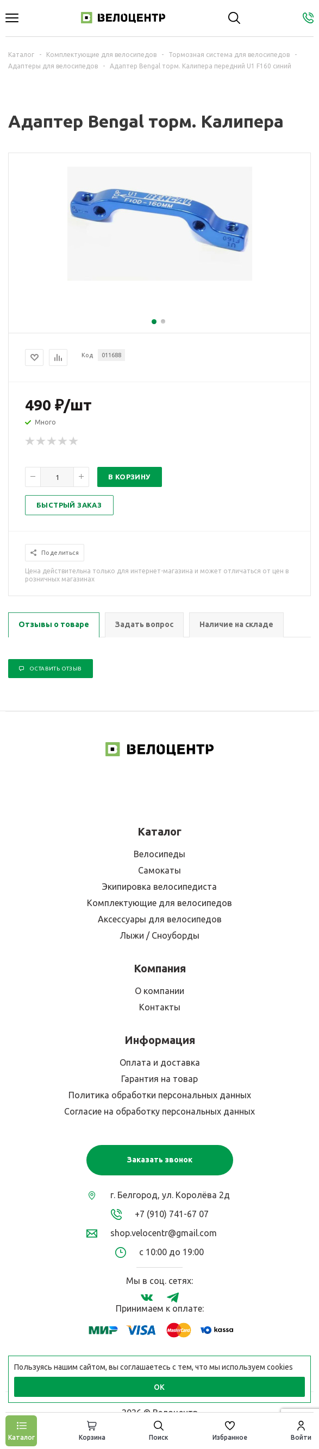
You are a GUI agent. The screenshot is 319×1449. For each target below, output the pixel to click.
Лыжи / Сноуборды (159, 935)
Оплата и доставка (160, 1062)
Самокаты (159, 870)
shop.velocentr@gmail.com (163, 1233)
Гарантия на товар (159, 1079)
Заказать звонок (159, 1159)
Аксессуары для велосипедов (160, 919)
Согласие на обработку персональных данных (159, 1111)
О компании (159, 991)
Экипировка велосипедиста (159, 886)
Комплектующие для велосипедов (159, 903)
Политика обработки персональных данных (159, 1095)
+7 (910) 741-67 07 (172, 1214)
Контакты (159, 1007)
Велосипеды (159, 854)
